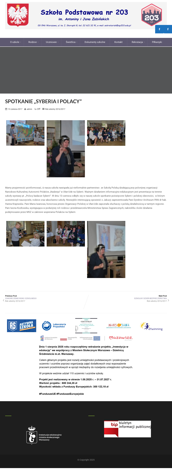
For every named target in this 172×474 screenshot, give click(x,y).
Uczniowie (52, 41)
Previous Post (45, 296)
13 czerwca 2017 (15, 108)
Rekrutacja (138, 41)
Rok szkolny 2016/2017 (55, 108)
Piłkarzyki (157, 41)
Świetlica (71, 41)
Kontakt (118, 41)
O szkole (15, 41)
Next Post (126, 296)
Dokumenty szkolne (95, 41)
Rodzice (33, 41)
